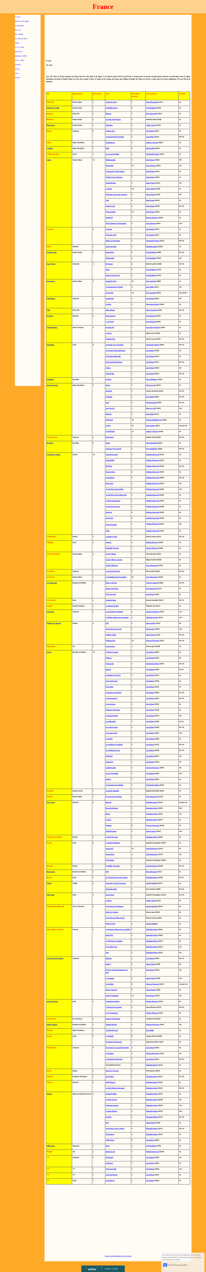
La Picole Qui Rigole (113, 843)
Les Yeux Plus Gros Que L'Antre (117, 878)
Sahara (108, 368)
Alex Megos (150, 970)
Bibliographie (110, 160)
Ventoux (60, 958)
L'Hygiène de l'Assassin (114, 1042)
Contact (17, 78)
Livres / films (19, 60)
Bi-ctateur (109, 264)
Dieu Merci (110, 437)
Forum (17, 69)
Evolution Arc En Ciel (113, 675)
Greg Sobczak (151, 316)
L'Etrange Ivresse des (113, 195)
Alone (108, 385)
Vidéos (17, 43)
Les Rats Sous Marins (113, 119)
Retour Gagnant (111, 990)
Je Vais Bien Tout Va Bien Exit (116, 495)
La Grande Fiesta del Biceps (115, 351)
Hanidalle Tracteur (112, 548)
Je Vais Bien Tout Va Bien (114, 489)
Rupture (120, 906)
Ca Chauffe (109, 1036)
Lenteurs (124, 195)
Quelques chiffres (21, 56)
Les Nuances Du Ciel (113, 507)
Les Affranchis (111, 722)
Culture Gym (110, 131)
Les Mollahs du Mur (113, 750)
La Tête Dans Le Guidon (114, 941)
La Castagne (110, 978)
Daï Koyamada (151, 403)
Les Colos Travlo (111, 733)
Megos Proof (110, 206)
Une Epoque (110, 785)
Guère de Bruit (111, 247)
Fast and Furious (112, 681)
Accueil (17, 17)
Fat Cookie (109, 687)
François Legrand (152, 583)
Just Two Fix (110, 408)
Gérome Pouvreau (152, 612)
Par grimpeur (19, 26)
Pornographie (111, 212)
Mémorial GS (110, 924)
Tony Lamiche (151, 281)
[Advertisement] (27, 139)
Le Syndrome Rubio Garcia (115, 918)
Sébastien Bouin (152, 247)
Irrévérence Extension (113, 693)
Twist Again (110, 860)
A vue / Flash (19, 47)
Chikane (109, 658)
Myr (107, 953)
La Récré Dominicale (113, 501)
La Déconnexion (111, 698)
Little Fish (109, 756)
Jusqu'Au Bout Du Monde (115, 137)
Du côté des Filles (21, 39)
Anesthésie (110, 299)
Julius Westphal (151, 443)
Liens (17, 73)
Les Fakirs (109, 739)
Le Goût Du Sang (112, 837)
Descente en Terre (112, 883)
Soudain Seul (110, 339)
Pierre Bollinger (151, 379)
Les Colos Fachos (112, 727)
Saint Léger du (52, 958)
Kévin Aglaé (150, 148)
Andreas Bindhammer (154, 420)
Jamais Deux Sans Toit (113, 629)
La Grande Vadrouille (113, 356)
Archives (18, 65)
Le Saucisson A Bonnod (114, 1059)
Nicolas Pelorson (152, 218)
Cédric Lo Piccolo (152, 143)
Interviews (18, 52)
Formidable (119, 785)
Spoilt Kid (109, 218)
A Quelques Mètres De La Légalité (118, 930)
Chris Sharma (151, 166)
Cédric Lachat (151, 125)
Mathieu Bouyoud (152, 455)
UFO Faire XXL (111, 594)
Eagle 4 (108, 964)
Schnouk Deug (111, 600)
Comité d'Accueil (112, 1030)
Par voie (18, 30)
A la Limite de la (112, 906)
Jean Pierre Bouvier (153, 327)
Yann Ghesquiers (152, 102)
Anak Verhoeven (152, 849)
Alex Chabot (150, 426)
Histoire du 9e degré (22, 21)
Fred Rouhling (151, 108)
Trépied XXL (110, 374)
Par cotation (19, 34)
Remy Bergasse (151, 589)
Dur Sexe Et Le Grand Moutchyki (117, 1048)
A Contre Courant (112, 652)
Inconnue (122, 883)
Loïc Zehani (150, 131)
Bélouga (109, 958)
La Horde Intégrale (112, 791)
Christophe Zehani (152, 154)
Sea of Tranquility (112, 774)
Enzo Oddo (150, 287)
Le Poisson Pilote (112, 716)
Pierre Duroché (151, 114)
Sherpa (108, 779)
